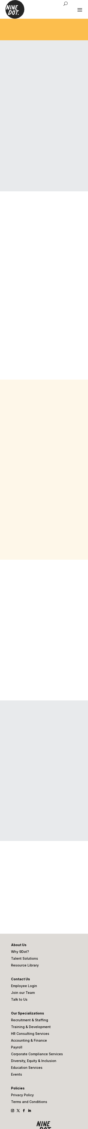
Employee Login (24, 986)
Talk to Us (19, 999)
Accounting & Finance (29, 1040)
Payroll (16, 1047)
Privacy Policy (22, 1095)
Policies (18, 1088)
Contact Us (20, 979)
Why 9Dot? (20, 952)
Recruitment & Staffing (29, 1020)
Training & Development (31, 1027)
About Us (19, 945)
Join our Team (23, 993)
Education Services (26, 1068)
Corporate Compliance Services (37, 1054)
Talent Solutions (24, 958)
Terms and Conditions (29, 1102)
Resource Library (25, 965)
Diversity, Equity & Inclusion (33, 1061)
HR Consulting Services (30, 1034)
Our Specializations (27, 1013)
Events (16, 1074)
